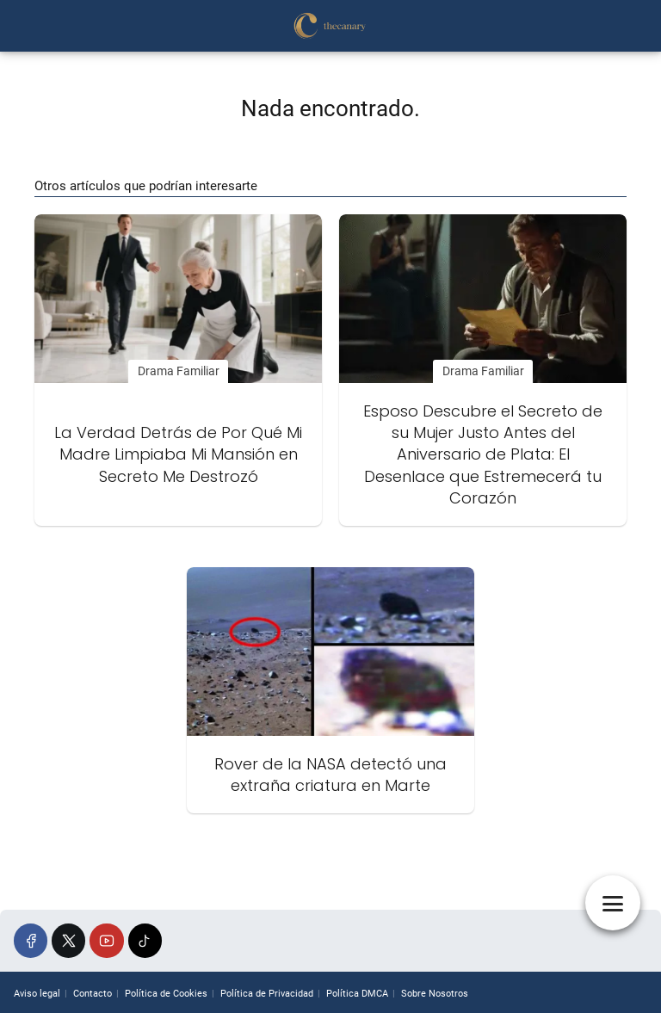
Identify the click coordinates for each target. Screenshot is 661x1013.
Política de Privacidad (266, 993)
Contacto (92, 993)
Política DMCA (357, 993)
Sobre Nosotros (434, 993)
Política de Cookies (166, 993)
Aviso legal (37, 993)
